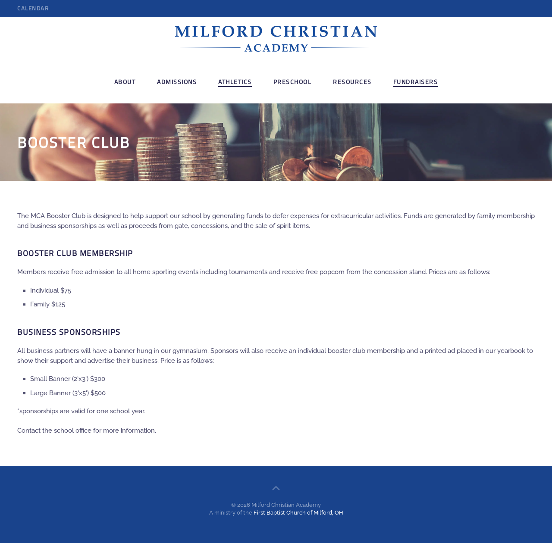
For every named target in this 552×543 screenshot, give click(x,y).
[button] (276, 488)
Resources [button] (352, 81)
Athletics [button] (235, 81)
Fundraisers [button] (415, 81)
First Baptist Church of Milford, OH (298, 512)
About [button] (125, 81)
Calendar (33, 8)
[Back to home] (276, 39)
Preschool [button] (292, 81)
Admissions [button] (177, 81)
